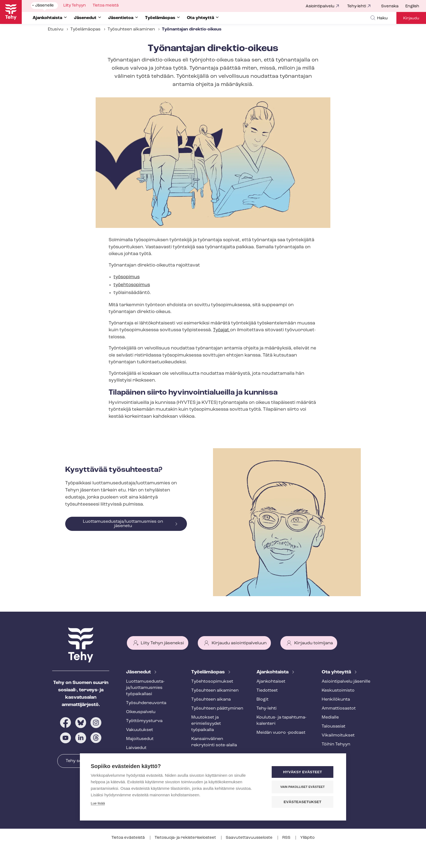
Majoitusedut (140, 739)
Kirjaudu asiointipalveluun (239, 643)
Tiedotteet (267, 690)
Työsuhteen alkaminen (131, 29)
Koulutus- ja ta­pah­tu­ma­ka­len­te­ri (281, 720)
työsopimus (127, 277)
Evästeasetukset (302, 802)
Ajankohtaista (273, 672)
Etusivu (55, 29)
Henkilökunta (336, 699)
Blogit (262, 699)
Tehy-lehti (356, 6)
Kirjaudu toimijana (313, 643)
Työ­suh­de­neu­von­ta (146, 703)
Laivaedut (136, 748)
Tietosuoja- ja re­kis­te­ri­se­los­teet (186, 838)
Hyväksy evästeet (302, 772)
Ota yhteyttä (337, 672)
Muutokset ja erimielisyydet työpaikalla (206, 723)
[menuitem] (393, 6)
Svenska (390, 6)
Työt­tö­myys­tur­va (144, 721)
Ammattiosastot (339, 708)
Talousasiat (333, 726)
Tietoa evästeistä (128, 838)
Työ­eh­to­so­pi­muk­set (212, 681)
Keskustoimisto (338, 690)
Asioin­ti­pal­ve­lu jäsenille (346, 681)
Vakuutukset (139, 730)
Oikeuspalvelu (140, 712)
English (412, 6)
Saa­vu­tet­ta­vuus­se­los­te (249, 838)
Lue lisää (98, 803)
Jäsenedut (139, 672)
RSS (286, 838)
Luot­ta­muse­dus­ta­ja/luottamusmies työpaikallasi (145, 687)
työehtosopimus (132, 285)
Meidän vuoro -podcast (280, 733)
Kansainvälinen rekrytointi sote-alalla (214, 742)
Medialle (330, 717)
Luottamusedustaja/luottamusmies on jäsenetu (123, 523)
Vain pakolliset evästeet (302, 786)
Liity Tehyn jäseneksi (162, 643)
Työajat (221, 330)
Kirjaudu (411, 18)
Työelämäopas (85, 29)
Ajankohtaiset (270, 681)
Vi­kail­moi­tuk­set (338, 735)
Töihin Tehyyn (336, 744)
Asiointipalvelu (320, 6)
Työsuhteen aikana (211, 699)
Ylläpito (307, 838)
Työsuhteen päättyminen (217, 708)
